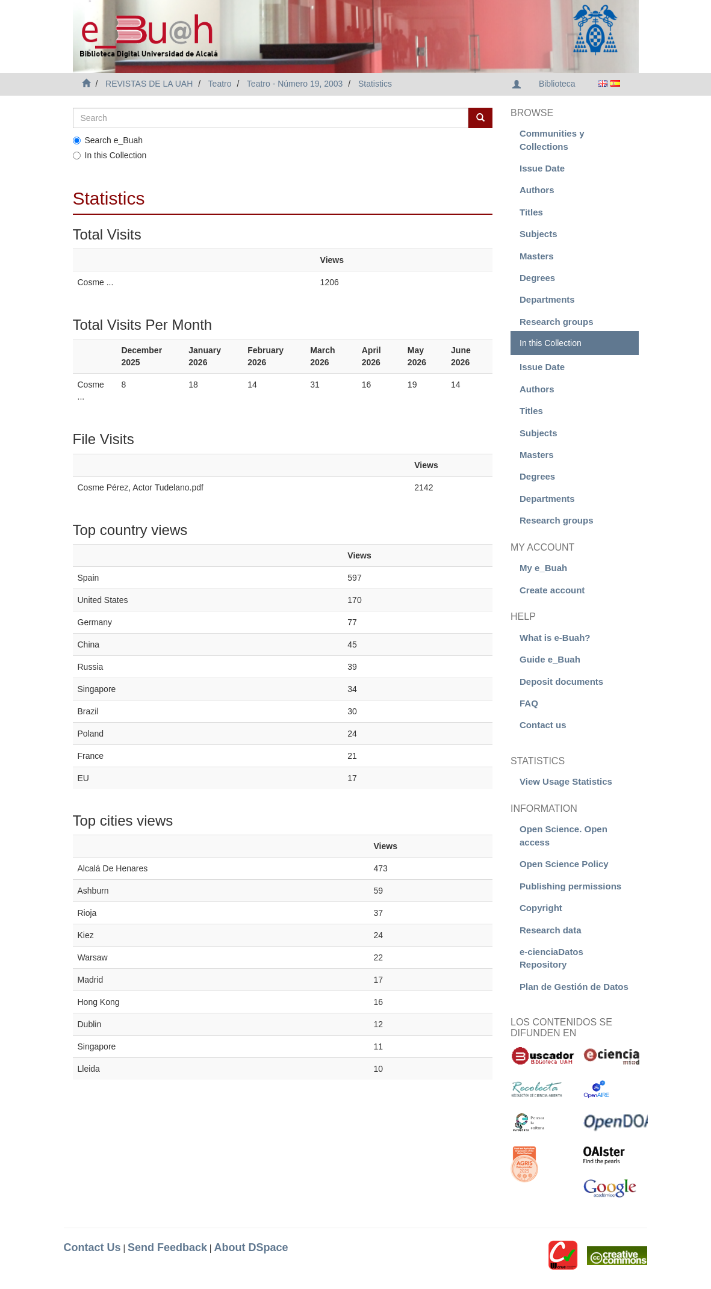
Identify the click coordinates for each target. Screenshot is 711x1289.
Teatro (220, 83)
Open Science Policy (564, 864)
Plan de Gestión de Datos (574, 986)
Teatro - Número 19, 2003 (295, 83)
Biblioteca (557, 83)
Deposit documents (561, 681)
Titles (531, 212)
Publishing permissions (570, 886)
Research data (551, 930)
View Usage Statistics (566, 781)
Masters (537, 256)
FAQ (529, 703)
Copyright (541, 908)
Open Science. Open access (563, 835)
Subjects (538, 234)
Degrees (537, 278)
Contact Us (92, 1247)
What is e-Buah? (555, 637)
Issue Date (542, 168)
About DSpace (251, 1247)
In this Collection (110, 155)
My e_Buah (543, 568)
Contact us (543, 725)
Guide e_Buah (550, 659)
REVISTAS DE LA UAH (149, 83)
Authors (537, 190)
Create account (552, 590)
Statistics (375, 83)
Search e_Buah (108, 140)
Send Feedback (167, 1247)
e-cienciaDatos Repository (551, 958)
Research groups (557, 322)
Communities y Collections (552, 139)
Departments (547, 299)
